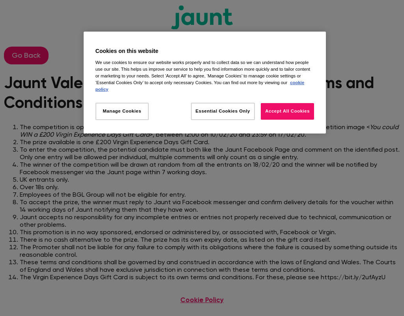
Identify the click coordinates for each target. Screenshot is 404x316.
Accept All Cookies (287, 111)
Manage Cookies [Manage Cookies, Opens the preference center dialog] (122, 111)
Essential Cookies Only (223, 111)
